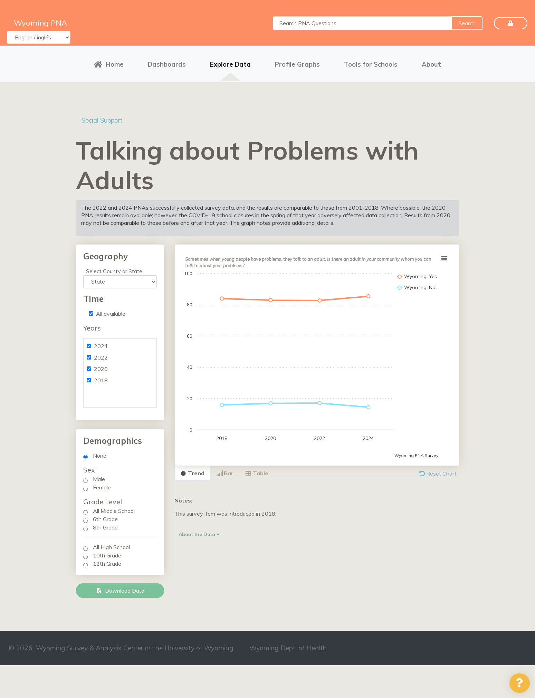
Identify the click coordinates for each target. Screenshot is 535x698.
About (431, 63)
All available (110, 311)
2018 (101, 377)
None (99, 453)
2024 (101, 343)
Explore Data (230, 63)
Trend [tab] (192, 470)
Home (109, 63)
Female (102, 484)
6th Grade (105, 516)
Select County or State (114, 268)
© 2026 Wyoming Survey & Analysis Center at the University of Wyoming (121, 645)
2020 (101, 366)
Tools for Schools (371, 63)
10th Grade (107, 552)
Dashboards (167, 63)
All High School (111, 544)
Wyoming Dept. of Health (288, 645)
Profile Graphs (297, 63)
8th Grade (105, 525)
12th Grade (107, 561)
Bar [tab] (224, 470)
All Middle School (114, 508)
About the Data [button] (199, 532)
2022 (101, 355)
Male (99, 476)
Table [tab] (256, 470)
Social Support (105, 117)
